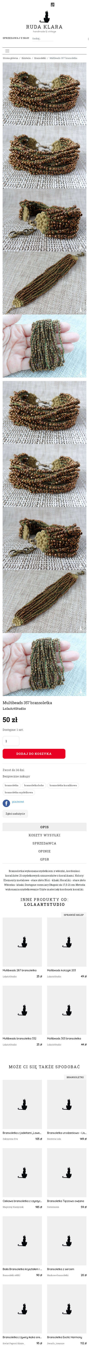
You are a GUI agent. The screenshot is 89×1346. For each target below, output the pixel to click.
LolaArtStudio (14, 708)
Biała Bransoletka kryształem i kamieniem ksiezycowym (22, 1269)
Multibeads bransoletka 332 (19, 1038)
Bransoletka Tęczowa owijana (65, 1201)
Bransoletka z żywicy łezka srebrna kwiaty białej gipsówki (22, 1337)
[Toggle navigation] (7, 51)
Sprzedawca (44, 843)
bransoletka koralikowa (63, 785)
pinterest (18, 801)
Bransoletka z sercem (60, 1269)
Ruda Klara (44, 24)
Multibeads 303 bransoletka (64, 1038)
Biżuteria (26, 58)
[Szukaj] (52, 38)
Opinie (44, 851)
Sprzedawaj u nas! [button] (16, 38)
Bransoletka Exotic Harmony (64, 1337)
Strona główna (10, 58)
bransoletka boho (34, 785)
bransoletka (11, 785)
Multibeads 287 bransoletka (19, 970)
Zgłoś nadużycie (15, 813)
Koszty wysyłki (45, 835)
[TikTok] (52, 5)
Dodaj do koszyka (34, 754)
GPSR (44, 859)
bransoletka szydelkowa (19, 792)
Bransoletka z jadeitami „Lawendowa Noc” (22, 1133)
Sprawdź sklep (74, 914)
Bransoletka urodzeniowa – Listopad (66, 1133)
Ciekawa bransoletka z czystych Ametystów (22, 1201)
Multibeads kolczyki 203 (61, 970)
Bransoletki (40, 58)
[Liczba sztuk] (11, 741)
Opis (44, 827)
